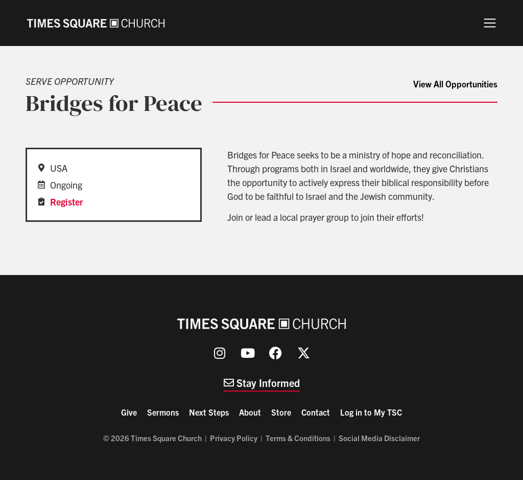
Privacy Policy (233, 438)
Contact (315, 412)
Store (281, 412)
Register (66, 202)
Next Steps (209, 412)
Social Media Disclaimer (379, 438)
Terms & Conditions (298, 438)
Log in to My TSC (371, 412)
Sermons (163, 412)
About (250, 412)
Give (129, 412)
